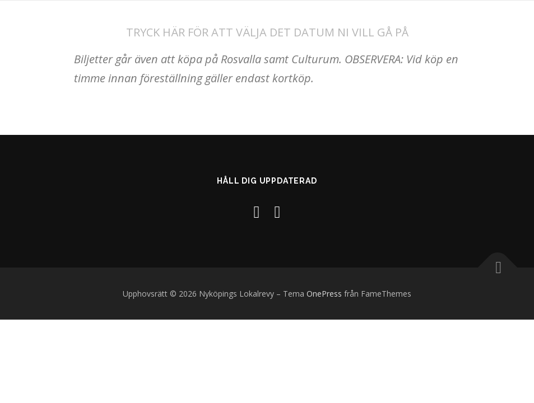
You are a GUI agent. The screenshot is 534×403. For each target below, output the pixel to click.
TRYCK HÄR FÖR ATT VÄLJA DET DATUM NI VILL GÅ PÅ (267, 32)
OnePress (324, 293)
